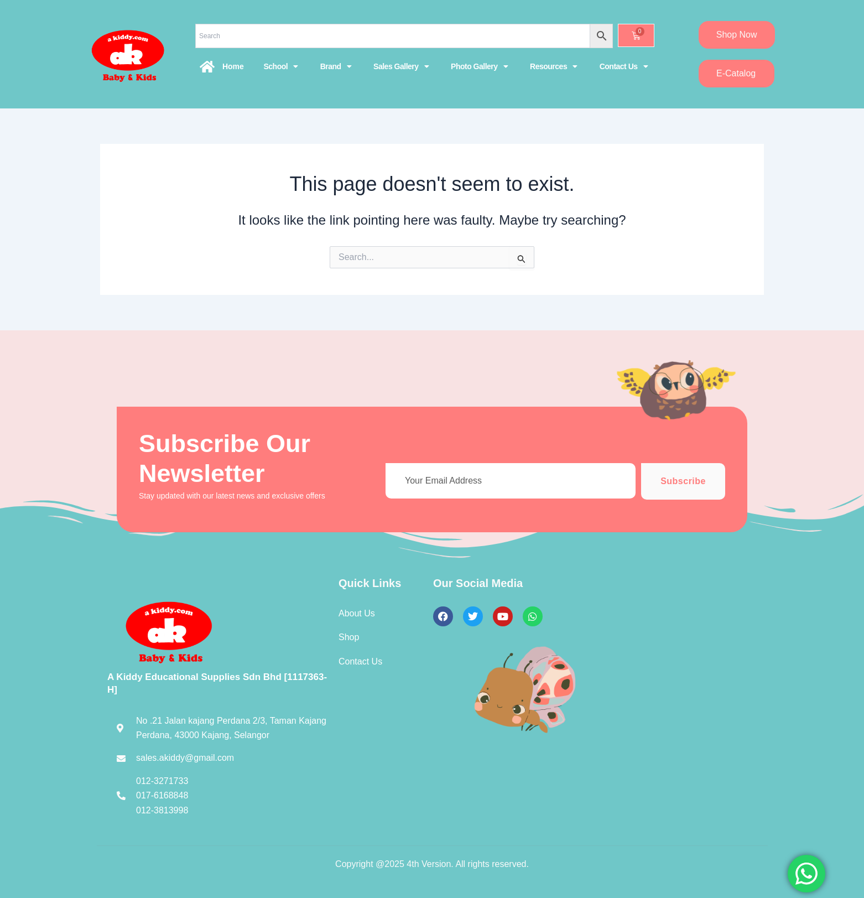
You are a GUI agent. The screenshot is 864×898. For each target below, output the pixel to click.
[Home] (207, 66)
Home (233, 66)
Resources (553, 66)
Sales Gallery (401, 66)
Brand (335, 66)
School (280, 66)
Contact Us (624, 66)
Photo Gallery (479, 66)
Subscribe (683, 481)
